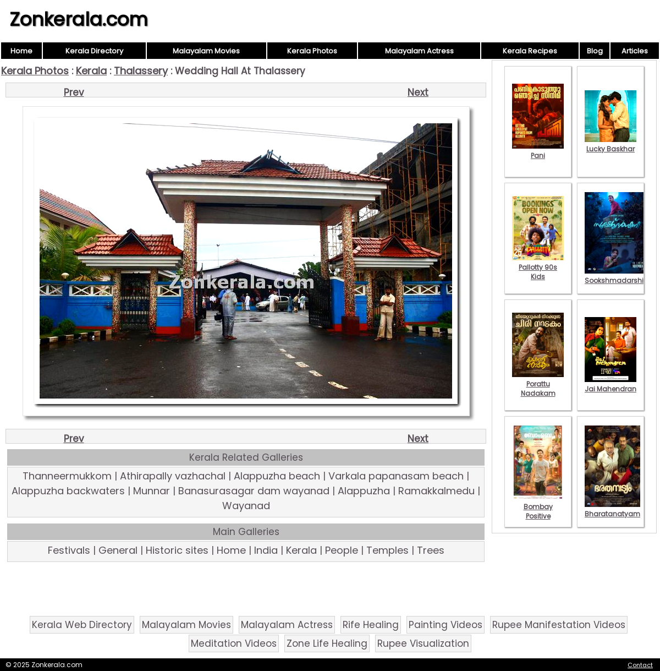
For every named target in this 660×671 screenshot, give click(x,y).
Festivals (69, 550)
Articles (635, 51)
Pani (538, 150)
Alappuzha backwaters (68, 491)
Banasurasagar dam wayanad (253, 491)
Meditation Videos (234, 643)
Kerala (91, 71)
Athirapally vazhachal (173, 476)
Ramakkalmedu (436, 491)
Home (21, 51)
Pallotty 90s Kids (538, 267)
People (341, 550)
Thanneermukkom (67, 476)
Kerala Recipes (530, 51)
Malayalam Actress (419, 51)
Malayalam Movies (206, 51)
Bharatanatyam (612, 509)
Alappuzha (364, 491)
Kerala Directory (94, 51)
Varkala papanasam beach (396, 476)
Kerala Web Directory (82, 624)
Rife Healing (371, 624)
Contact (640, 665)
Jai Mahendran (610, 384)
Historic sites (177, 550)
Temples (387, 550)
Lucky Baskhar (610, 144)
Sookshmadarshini (617, 275)
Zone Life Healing (327, 643)
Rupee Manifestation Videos (558, 624)
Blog (595, 51)
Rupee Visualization (423, 643)
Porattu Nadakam (538, 384)
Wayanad (246, 505)
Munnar (151, 491)
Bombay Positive (538, 507)
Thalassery (141, 71)
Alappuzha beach (277, 476)
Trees (430, 550)
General (118, 550)
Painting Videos (445, 624)
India (266, 550)
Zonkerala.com (78, 19)
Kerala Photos (312, 51)
